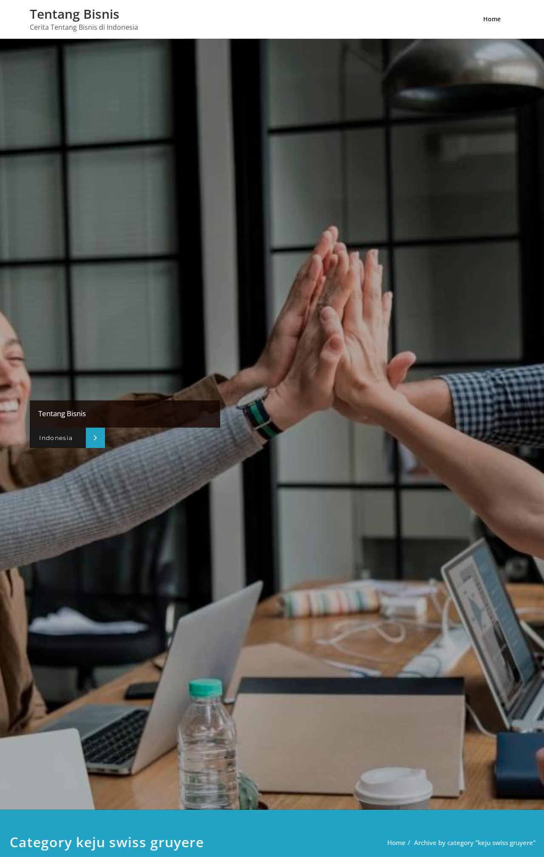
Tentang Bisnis (74, 14)
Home (492, 19)
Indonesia (56, 438)
